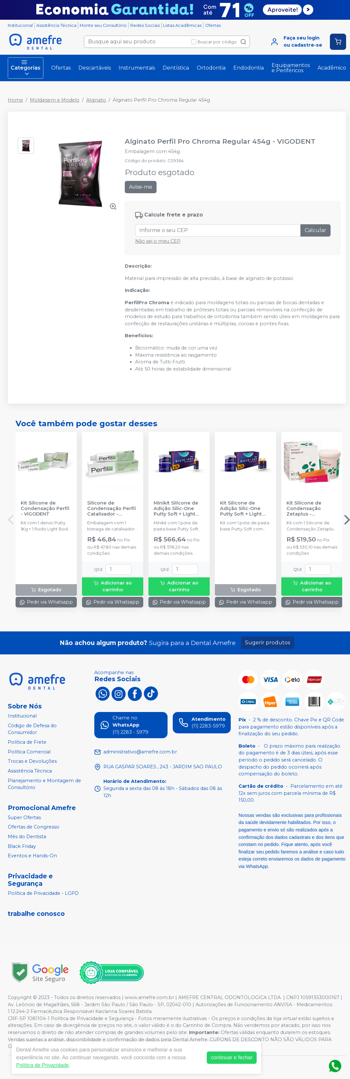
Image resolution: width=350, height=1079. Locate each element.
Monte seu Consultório (103, 25)
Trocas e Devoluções (32, 761)
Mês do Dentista (27, 837)
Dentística (176, 68)
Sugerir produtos (267, 643)
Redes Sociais (145, 25)
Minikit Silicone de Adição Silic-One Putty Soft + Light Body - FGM (176, 508)
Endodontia (248, 68)
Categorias (26, 68)
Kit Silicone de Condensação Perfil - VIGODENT (45, 508)
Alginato (96, 100)
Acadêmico (332, 68)
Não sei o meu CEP (158, 241)
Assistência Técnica (56, 25)
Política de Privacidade (42, 1065)
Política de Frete (27, 742)
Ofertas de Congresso (33, 827)
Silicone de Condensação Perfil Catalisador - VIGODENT (111, 508)
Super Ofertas (24, 817)
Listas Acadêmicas (182, 25)
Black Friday (22, 846)
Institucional (20, 25)
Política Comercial (29, 752)
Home (15, 100)
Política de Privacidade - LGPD (43, 893)
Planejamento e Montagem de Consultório (44, 784)
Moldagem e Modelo (54, 100)
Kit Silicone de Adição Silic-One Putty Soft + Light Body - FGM (241, 508)
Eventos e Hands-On (32, 856)
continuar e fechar (231, 1057)
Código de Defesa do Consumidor (32, 729)
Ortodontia (211, 68)
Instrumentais (137, 68)
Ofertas (213, 25)
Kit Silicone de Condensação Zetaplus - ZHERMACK (303, 508)
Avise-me (140, 187)
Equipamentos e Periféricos (291, 67)
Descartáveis (94, 68)
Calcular (315, 230)
